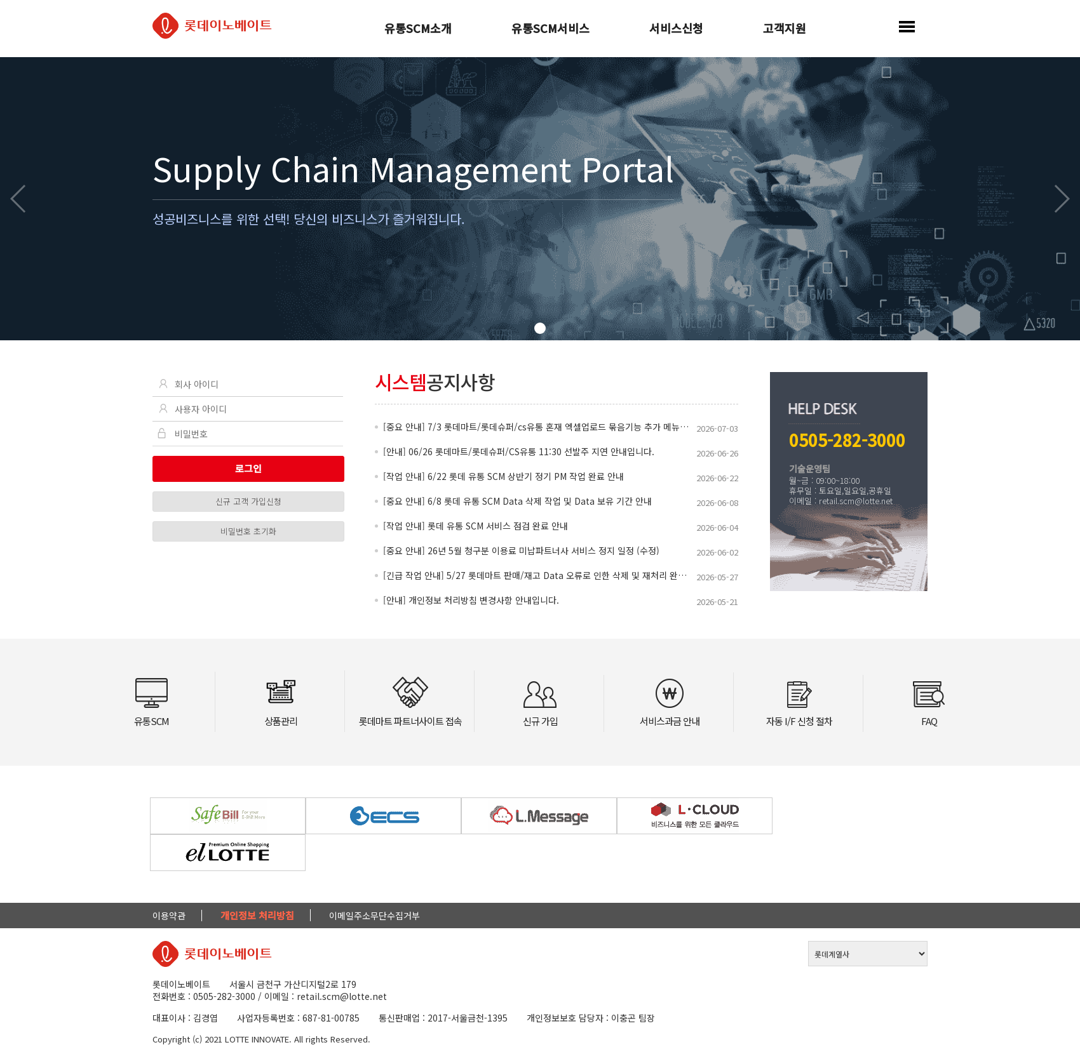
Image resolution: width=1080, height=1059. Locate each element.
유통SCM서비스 (550, 29)
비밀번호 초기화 (248, 531)
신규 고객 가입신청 (248, 501)
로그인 (248, 468)
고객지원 (784, 29)
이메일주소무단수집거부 (374, 915)
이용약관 (169, 915)
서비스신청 (676, 29)
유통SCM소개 (418, 29)
